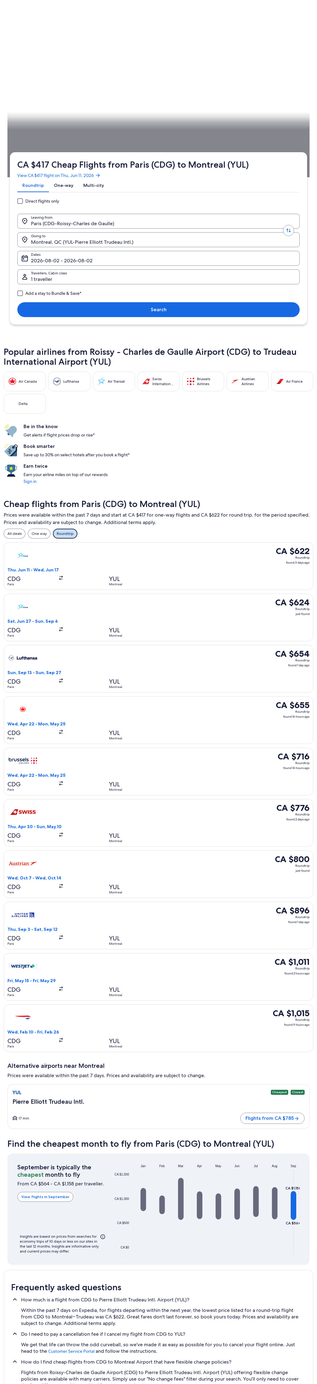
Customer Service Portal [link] (71, 762)
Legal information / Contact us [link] (190, 1310)
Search (289, 111)
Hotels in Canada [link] (101, 1261)
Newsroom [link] (19, 1320)
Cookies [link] (171, 1261)
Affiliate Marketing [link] (25, 1310)
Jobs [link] (14, 1261)
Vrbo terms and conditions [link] (187, 1290)
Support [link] (249, 1251)
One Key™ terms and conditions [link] (191, 1281)
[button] (134, 620)
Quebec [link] (69, 171)
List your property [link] (24, 1271)
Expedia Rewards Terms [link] (185, 1300)
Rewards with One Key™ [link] (107, 1330)
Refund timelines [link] (256, 1285)
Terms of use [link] (175, 1271)
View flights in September (42, 624)
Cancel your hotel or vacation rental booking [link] (271, 1264)
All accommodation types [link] (108, 1310)
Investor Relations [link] (24, 1290)
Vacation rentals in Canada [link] (109, 1271)
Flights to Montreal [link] (97, 171)
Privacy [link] (170, 1251)
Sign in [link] (243, 269)
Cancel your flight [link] (256, 1276)
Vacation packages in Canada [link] (111, 1281)
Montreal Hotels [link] (25, 1130)
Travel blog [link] (96, 1320)
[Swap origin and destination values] (86, 111)
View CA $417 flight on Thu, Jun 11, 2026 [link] (56, 75)
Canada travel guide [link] (104, 1251)
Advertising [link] (19, 1300)
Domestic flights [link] (101, 1290)
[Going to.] (123, 111)
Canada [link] (50, 171)
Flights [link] (33, 171)
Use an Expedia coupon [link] (262, 1295)
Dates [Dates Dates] (182, 114)
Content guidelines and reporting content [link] (193, 1323)
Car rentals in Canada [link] (105, 1300)
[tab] (30, 90)
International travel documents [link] (267, 1305)
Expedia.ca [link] (13, 171)
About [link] (15, 1251)
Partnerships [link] (20, 1281)
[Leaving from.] (49, 111)
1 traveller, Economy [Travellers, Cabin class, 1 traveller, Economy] (239, 114)
